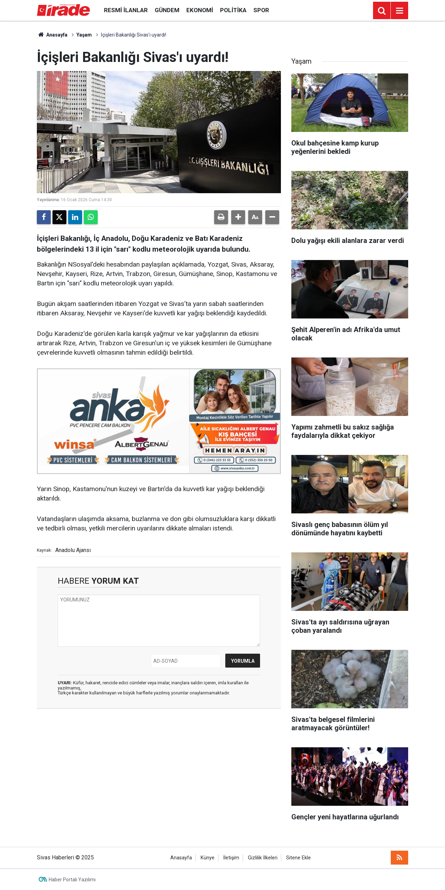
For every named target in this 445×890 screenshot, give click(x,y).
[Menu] (399, 11)
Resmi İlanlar (126, 10)
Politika (233, 10)
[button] (238, 217)
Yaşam (84, 35)
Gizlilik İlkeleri (262, 858)
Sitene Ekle (298, 858)
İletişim (231, 858)
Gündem (167, 10)
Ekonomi (199, 10)
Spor (261, 10)
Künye (208, 858)
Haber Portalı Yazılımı (72, 879)
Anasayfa (52, 35)
